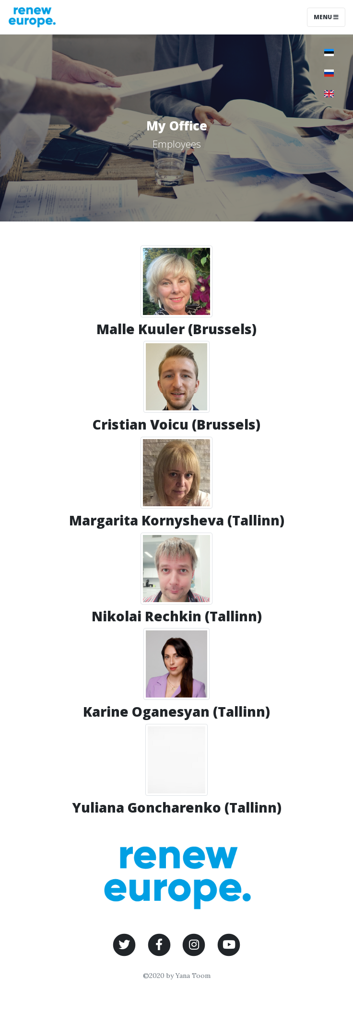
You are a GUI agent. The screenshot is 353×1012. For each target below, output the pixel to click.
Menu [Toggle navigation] (326, 17)
